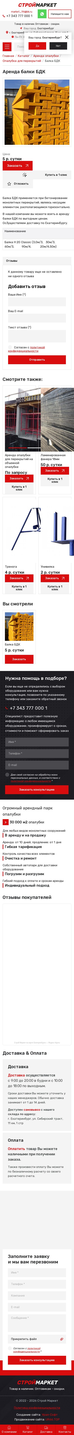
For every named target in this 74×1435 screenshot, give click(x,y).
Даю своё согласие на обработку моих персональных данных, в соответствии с (35, 777)
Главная (8, 56)
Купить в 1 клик (56, 174)
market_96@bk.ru (21, 11)
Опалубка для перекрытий (22, 61)
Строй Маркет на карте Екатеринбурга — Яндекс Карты (37, 1043)
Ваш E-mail (15, 311)
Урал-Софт (50, 1414)
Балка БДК (12, 644)
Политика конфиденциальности (37, 1407)
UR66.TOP (53, 1419)
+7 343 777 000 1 (19, 16)
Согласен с (27, 1350)
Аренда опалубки (46, 56)
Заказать (14, 165)
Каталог (23, 56)
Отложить (21, 183)
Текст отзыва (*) (19, 327)
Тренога (11, 566)
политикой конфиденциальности (31, 781)
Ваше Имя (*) (17, 294)
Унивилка (47, 566)
